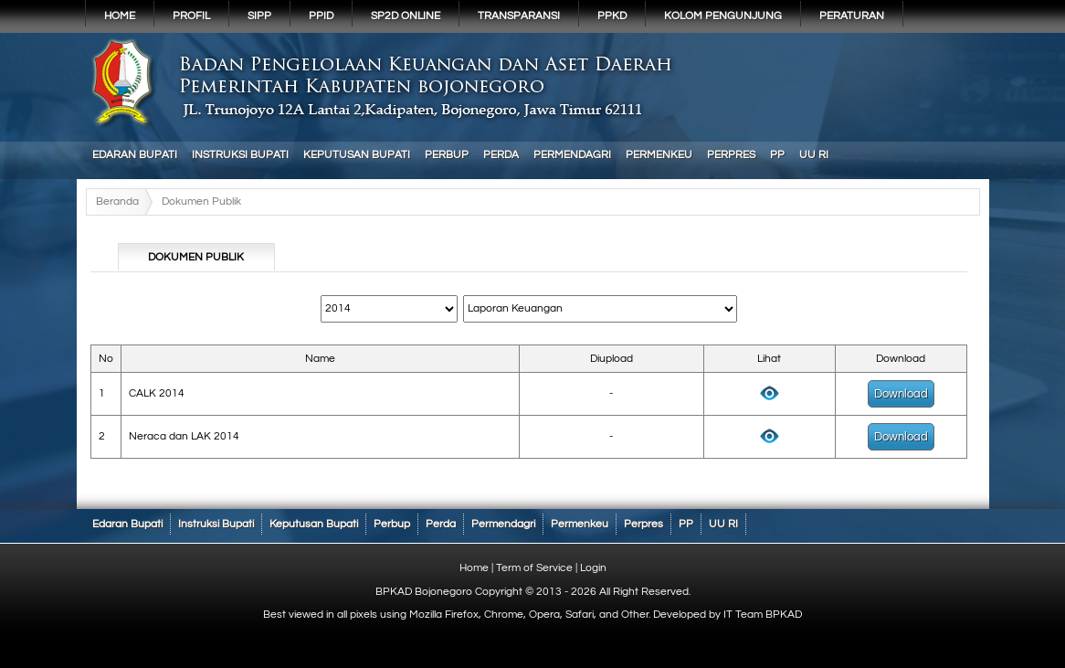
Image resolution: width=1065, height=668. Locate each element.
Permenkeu (659, 155)
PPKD (612, 16)
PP (777, 155)
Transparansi (519, 16)
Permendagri (572, 155)
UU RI (813, 155)
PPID (321, 16)
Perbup (447, 155)
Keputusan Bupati (356, 155)
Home (119, 16)
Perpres (731, 155)
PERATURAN (851, 16)
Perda (501, 155)
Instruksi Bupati (240, 155)
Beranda (117, 201)
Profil (191, 16)
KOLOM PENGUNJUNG (723, 16)
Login (593, 568)
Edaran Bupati (134, 155)
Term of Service (534, 568)
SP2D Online (405, 16)
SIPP (259, 16)
